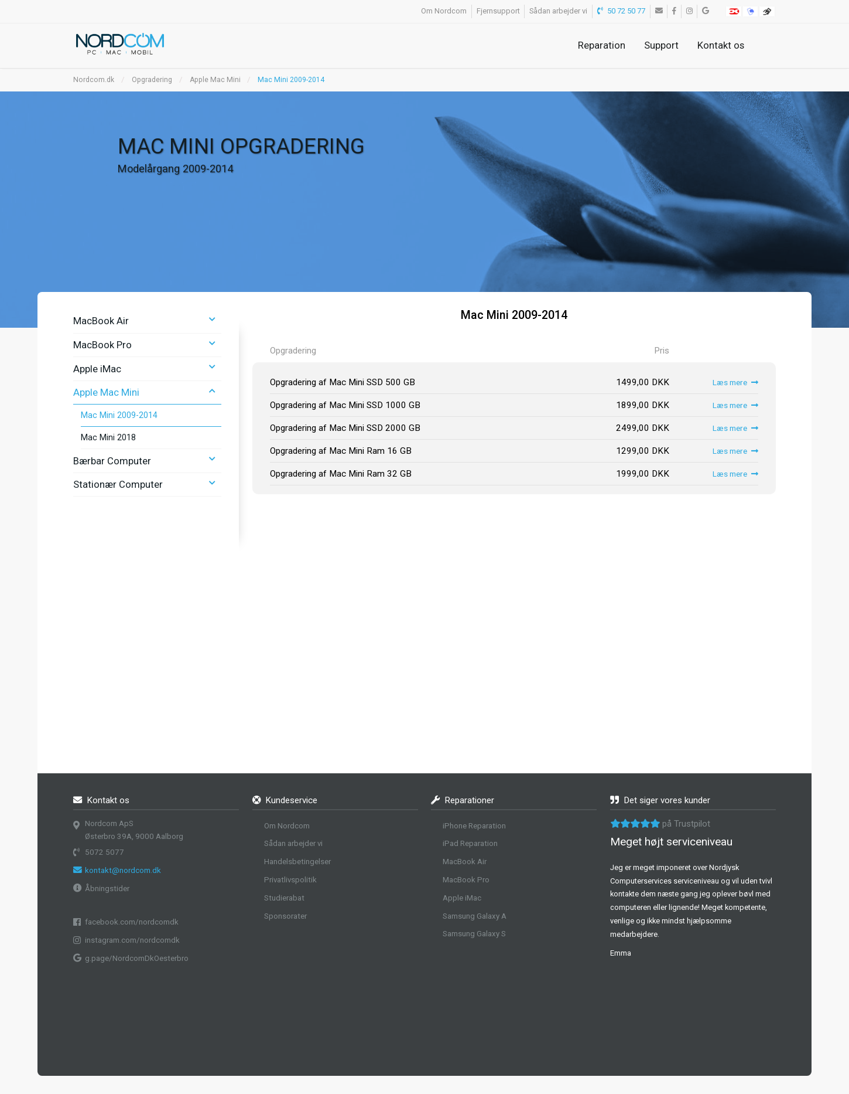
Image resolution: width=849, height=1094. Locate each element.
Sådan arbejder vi (558, 10)
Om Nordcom (444, 10)
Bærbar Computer (112, 461)
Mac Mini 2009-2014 (291, 80)
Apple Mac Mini (215, 80)
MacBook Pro (102, 345)
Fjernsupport (498, 10)
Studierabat (284, 897)
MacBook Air (101, 321)
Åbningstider (107, 888)
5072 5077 (104, 852)
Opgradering (152, 80)
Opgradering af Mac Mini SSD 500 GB (342, 382)
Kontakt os (720, 45)
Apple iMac (97, 369)
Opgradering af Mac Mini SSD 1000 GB (345, 405)
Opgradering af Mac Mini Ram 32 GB (341, 473)
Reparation (601, 45)
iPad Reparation (470, 843)
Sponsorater (285, 916)
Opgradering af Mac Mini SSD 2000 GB (345, 428)
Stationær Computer (118, 484)
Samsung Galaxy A (474, 916)
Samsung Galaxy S (474, 933)
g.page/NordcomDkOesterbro (137, 958)
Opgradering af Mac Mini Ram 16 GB (341, 451)
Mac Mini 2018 (108, 437)
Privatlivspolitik (290, 879)
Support (661, 45)
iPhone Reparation (474, 825)
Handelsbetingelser (297, 861)
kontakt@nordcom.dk (123, 870)
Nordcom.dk (93, 80)
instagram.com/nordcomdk (132, 940)
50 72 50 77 (621, 10)
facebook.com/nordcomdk (132, 922)
